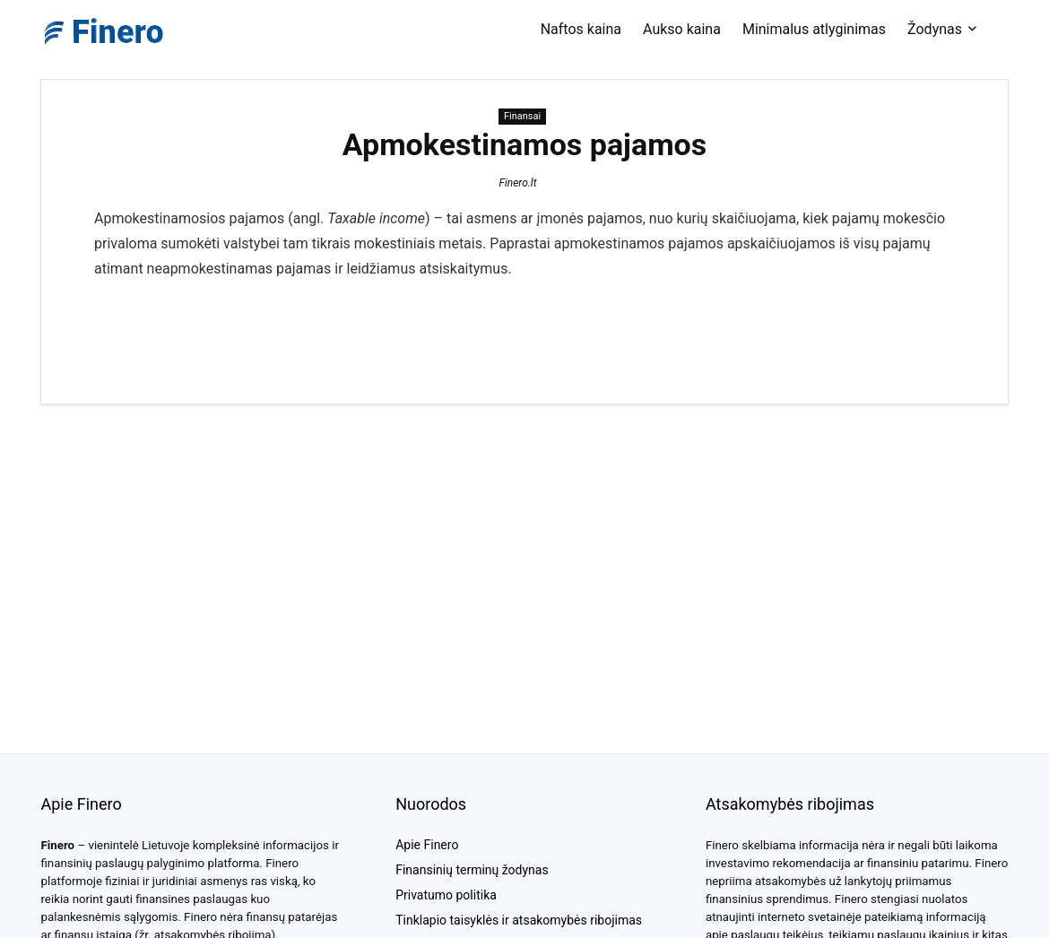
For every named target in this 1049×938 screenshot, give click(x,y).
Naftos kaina (581, 29)
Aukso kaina (682, 29)
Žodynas (934, 29)
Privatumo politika (446, 895)
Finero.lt (517, 183)
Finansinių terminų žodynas (471, 870)
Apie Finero (426, 845)
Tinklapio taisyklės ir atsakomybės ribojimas (518, 920)
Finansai (522, 116)
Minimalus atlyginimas (814, 29)
